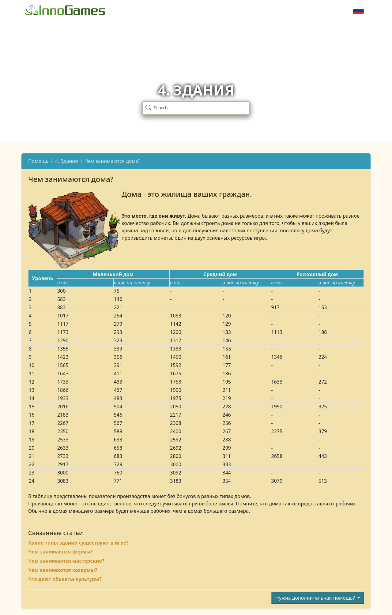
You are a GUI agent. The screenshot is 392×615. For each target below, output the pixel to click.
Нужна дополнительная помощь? (315, 597)
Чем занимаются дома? (112, 161)
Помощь (38, 161)
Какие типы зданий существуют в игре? (78, 542)
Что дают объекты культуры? (65, 579)
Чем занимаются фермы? (60, 551)
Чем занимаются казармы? (62, 570)
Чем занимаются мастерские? (66, 560)
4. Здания (66, 161)
